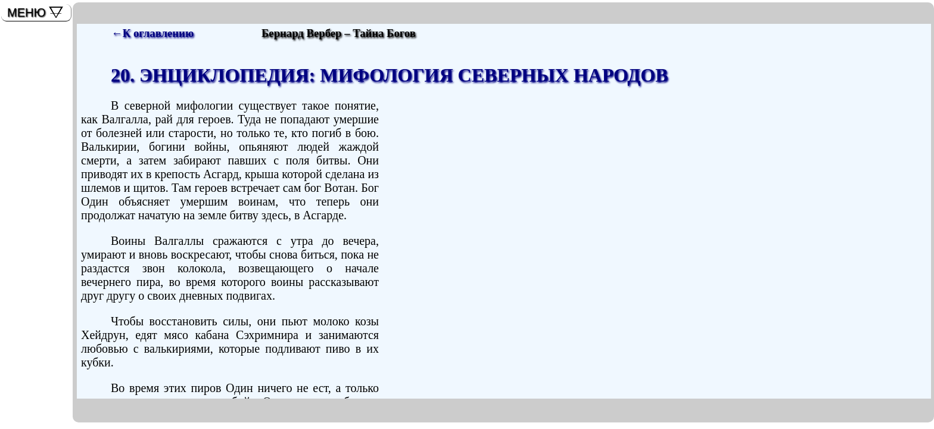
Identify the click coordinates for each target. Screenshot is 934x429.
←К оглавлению (152, 33)
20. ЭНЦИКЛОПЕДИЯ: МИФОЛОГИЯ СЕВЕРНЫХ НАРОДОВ (389, 75)
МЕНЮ (26, 12)
